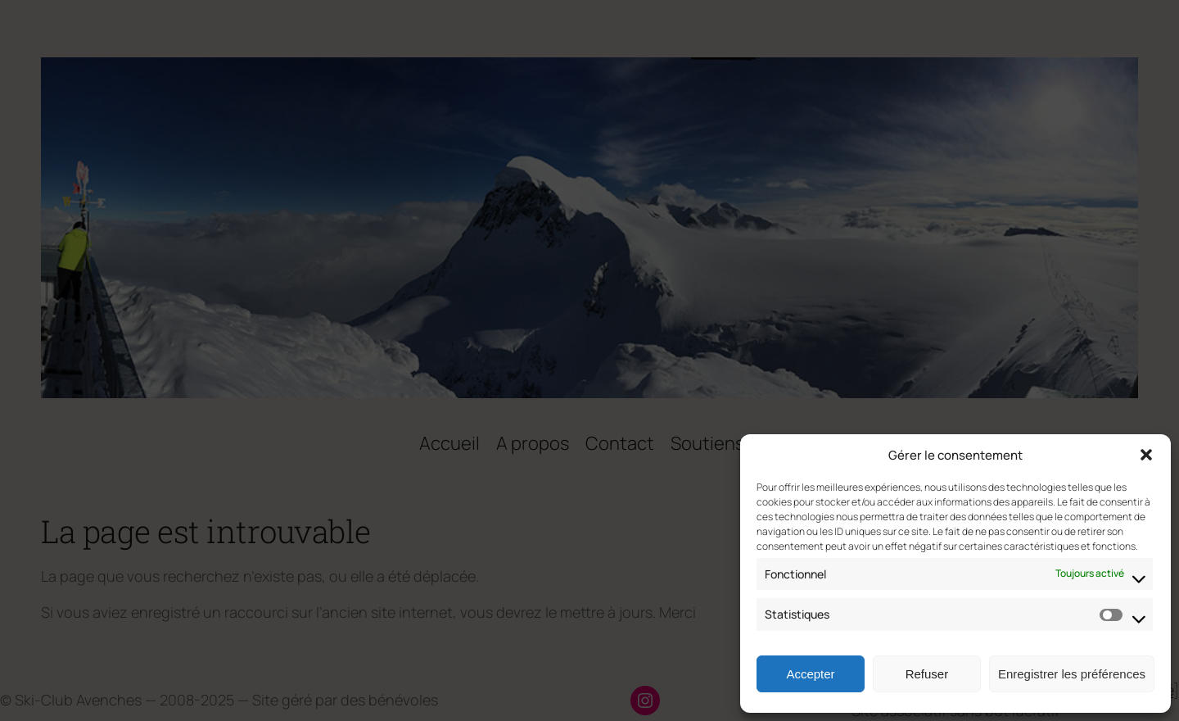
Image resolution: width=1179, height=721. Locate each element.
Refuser (927, 674)
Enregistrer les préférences (1071, 674)
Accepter (810, 674)
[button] (1146, 455)
